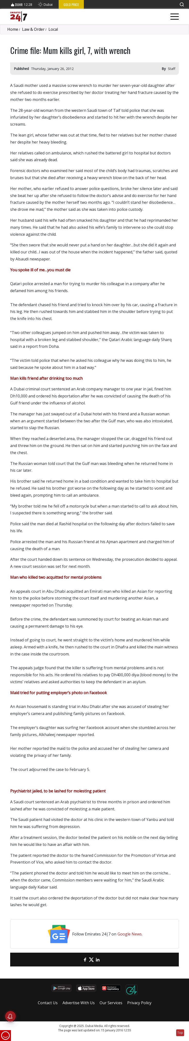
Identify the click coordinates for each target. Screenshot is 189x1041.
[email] (79, 959)
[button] (181, 4)
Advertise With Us (79, 1002)
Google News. (130, 934)
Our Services (111, 1002)
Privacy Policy (139, 1002)
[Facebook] (85, 959)
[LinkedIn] (97, 959)
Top (180, 1033)
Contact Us (48, 1002)
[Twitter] (91, 959)
